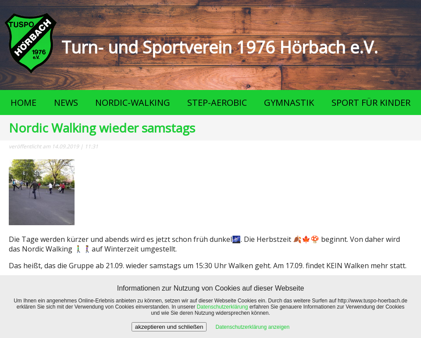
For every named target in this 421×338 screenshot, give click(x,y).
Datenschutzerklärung (222, 307)
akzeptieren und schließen (169, 327)
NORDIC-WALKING (132, 102)
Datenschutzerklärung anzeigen (252, 327)
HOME (23, 102)
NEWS (66, 102)
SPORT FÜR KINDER (371, 102)
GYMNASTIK (289, 102)
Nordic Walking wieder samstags (102, 127)
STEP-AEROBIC (217, 102)
